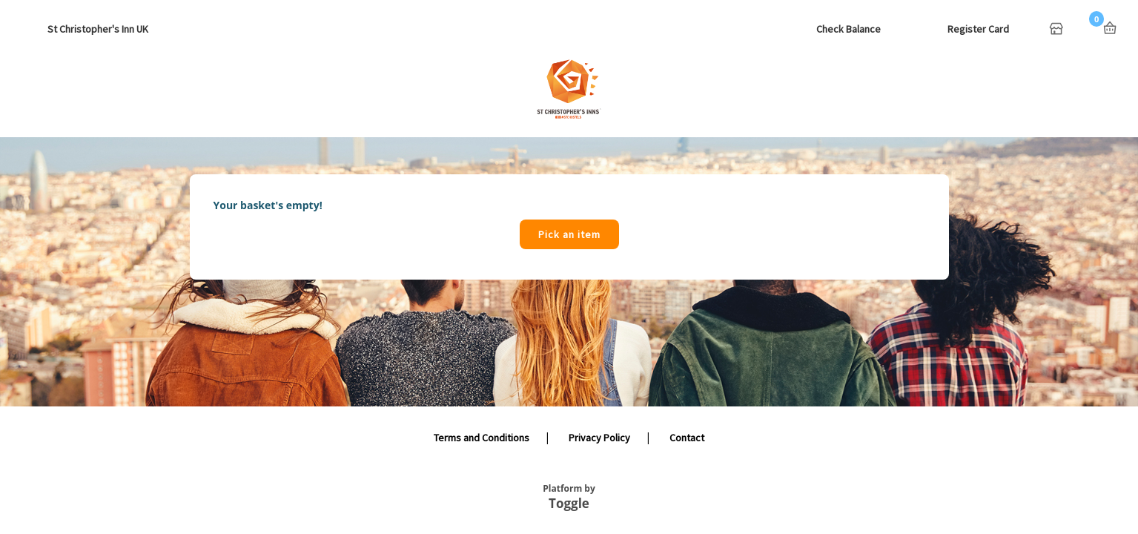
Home (1058, 29)
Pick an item (569, 234)
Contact (686, 437)
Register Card (978, 29)
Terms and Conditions (481, 437)
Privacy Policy (599, 437)
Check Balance (848, 29)
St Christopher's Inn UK (97, 29)
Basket (1109, 28)
